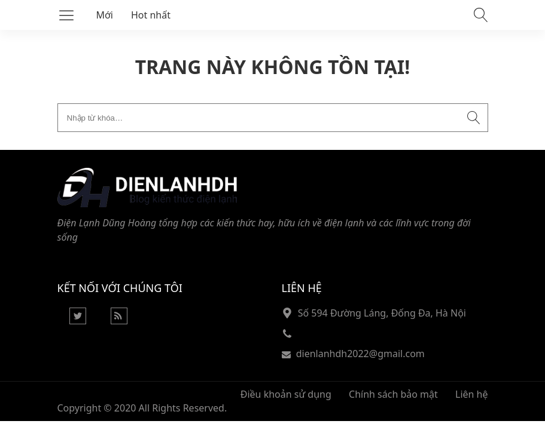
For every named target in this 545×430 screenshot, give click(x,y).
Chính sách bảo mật (393, 394)
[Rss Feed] (119, 320)
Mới (105, 15)
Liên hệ (471, 394)
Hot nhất (150, 15)
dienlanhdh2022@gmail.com (360, 353)
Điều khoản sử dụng (285, 394)
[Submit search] (473, 117)
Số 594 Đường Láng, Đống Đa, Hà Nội (382, 313)
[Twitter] (77, 320)
